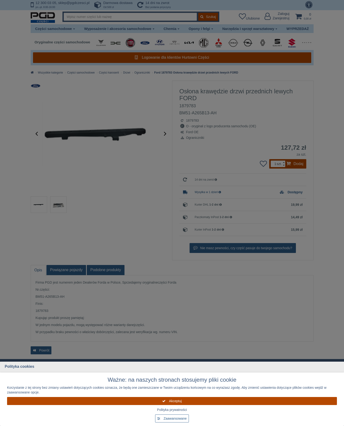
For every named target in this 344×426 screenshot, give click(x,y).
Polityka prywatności (172, 410)
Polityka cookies (19, 366)
